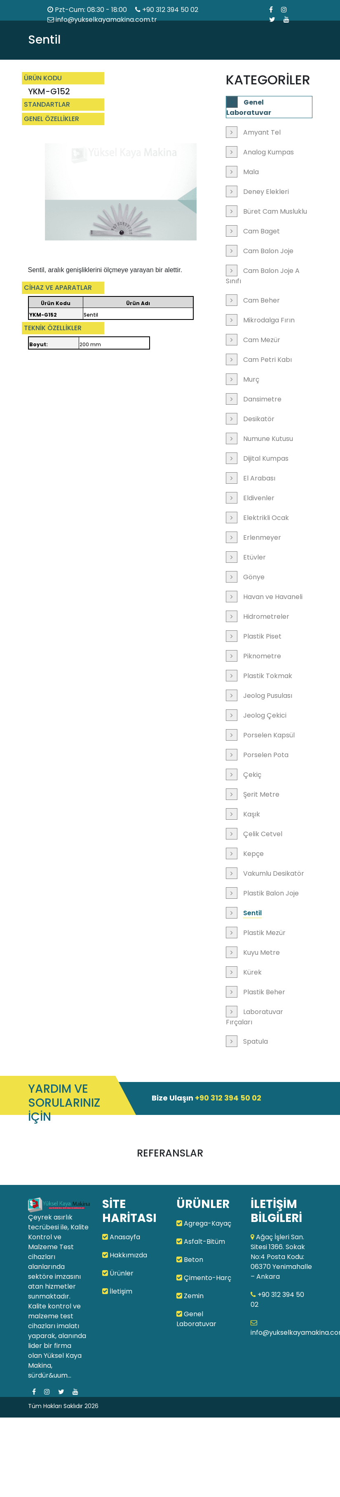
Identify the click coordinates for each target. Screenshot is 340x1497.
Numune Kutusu (268, 438)
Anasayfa (121, 1237)
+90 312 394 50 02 (170, 9)
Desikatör (258, 419)
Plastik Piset (262, 636)
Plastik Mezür (264, 932)
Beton (189, 1259)
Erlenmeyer (262, 537)
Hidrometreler (266, 616)
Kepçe (253, 853)
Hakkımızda (124, 1255)
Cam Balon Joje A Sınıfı (263, 276)
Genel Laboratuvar (248, 107)
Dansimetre (262, 399)
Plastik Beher (264, 992)
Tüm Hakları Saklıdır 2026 (63, 1406)
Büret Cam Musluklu (275, 211)
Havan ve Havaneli (272, 597)
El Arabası (259, 478)
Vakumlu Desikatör (273, 873)
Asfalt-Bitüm (200, 1241)
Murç (251, 379)
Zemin (190, 1296)
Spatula (255, 1041)
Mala (251, 172)
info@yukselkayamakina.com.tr (102, 19)
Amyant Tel (262, 132)
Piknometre (262, 656)
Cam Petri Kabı (267, 359)
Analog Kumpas (268, 152)
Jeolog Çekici (264, 715)
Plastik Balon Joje (271, 893)
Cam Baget (261, 231)
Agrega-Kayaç (203, 1223)
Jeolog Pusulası (267, 695)
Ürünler (118, 1273)
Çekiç (252, 774)
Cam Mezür (261, 340)
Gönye (254, 577)
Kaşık (251, 814)
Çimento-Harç (203, 1277)
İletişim (117, 1291)
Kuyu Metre (261, 952)
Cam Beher (261, 300)
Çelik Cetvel (262, 834)
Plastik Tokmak (267, 676)
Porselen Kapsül (269, 735)
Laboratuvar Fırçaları (254, 1017)
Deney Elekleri (266, 191)
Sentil (252, 913)
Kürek (252, 972)
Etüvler (254, 557)
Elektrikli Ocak (266, 517)
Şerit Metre (261, 794)
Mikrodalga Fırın (269, 320)
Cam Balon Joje (268, 251)
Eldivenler (258, 498)
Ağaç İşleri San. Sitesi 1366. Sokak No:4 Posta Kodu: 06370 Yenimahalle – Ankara (281, 1256)
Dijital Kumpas (265, 458)
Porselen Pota (265, 755)
